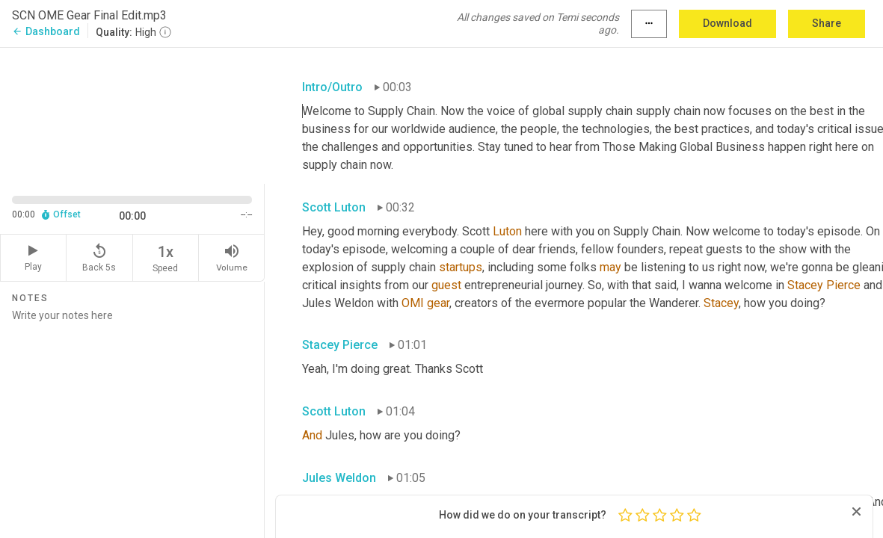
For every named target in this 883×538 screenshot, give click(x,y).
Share (826, 23)
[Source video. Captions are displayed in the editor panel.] (132, 114)
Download (727, 23)
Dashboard (46, 31)
